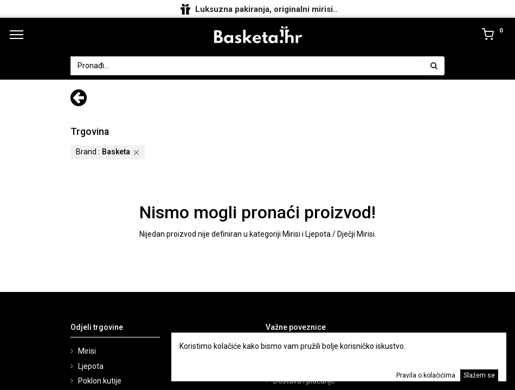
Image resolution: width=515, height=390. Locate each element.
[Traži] (434, 65)
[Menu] (16, 34)
